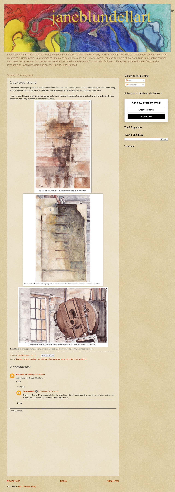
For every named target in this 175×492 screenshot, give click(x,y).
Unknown (20, 374)
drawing (33, 359)
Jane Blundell (28, 391)
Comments (131, 85)
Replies (22, 387)
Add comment (16, 411)
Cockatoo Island (22, 359)
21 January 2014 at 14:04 (49, 391)
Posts (129, 80)
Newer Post (13, 481)
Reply (18, 381)
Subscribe (146, 116)
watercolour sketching (78, 359)
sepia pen (64, 359)
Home (63, 481)
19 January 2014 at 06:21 (35, 374)
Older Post (113, 481)
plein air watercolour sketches (48, 359)
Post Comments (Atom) (27, 486)
